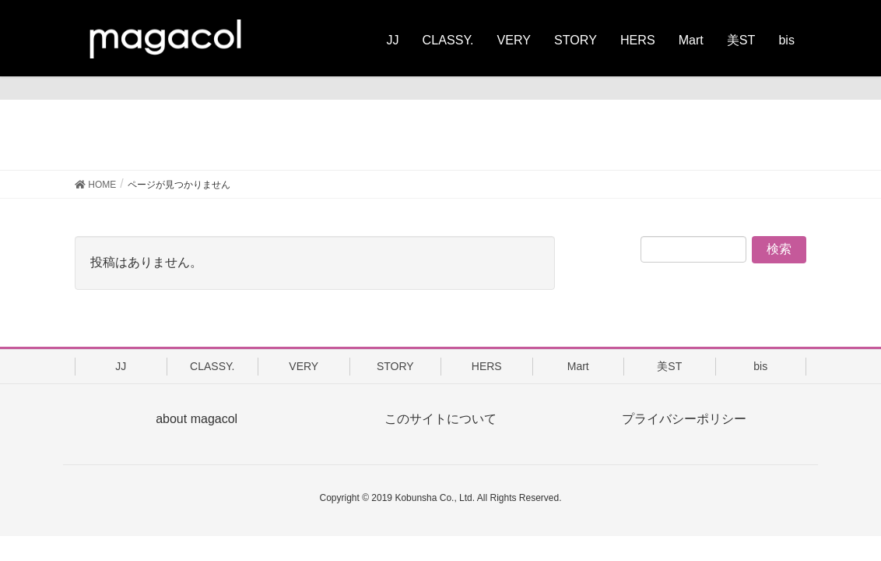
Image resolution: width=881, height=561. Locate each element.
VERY (303, 366)
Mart (578, 366)
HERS (487, 366)
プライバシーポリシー (684, 418)
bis (760, 366)
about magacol (196, 418)
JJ (120, 366)
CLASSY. (212, 366)
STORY (395, 366)
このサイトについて (440, 418)
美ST (669, 366)
